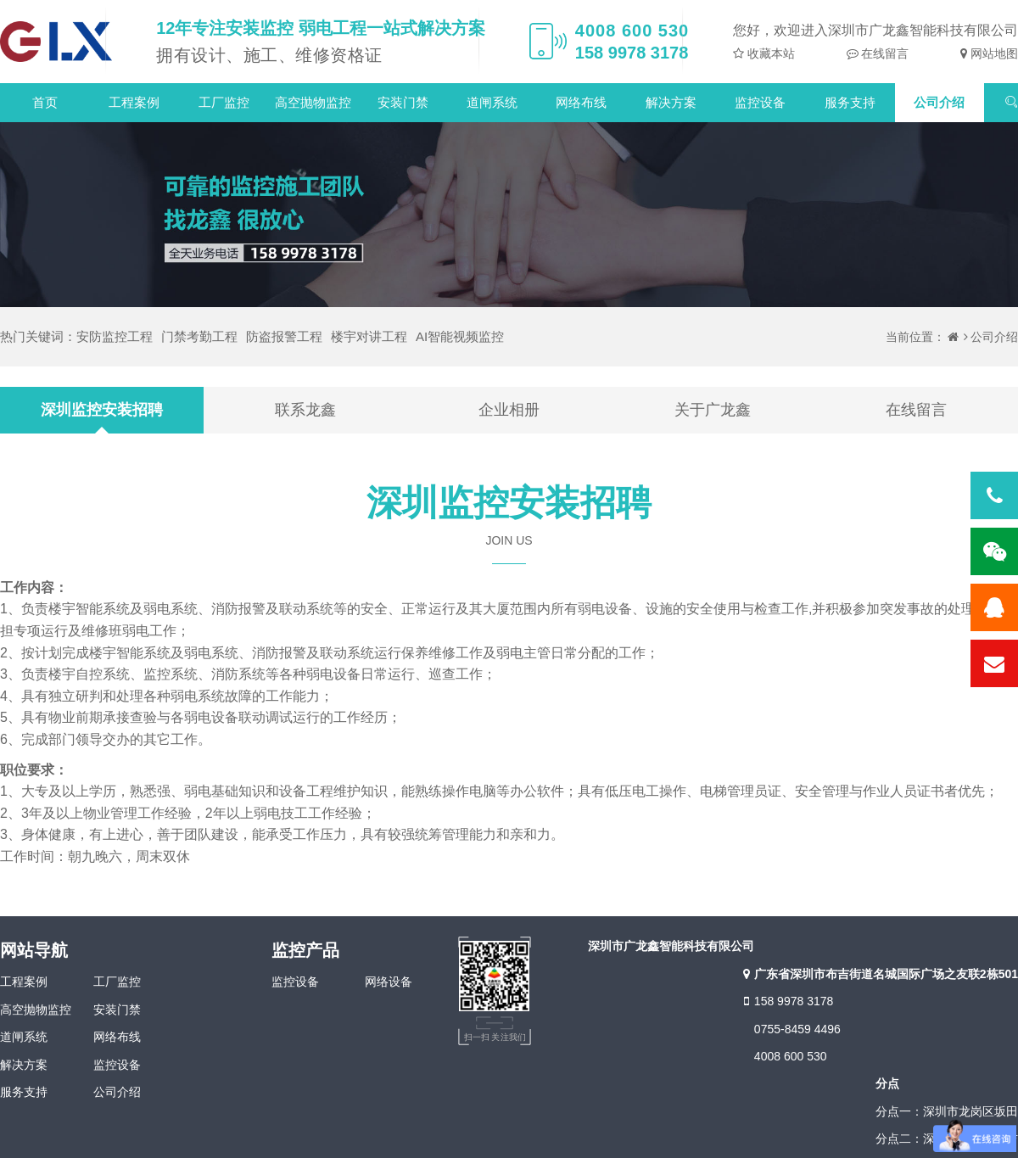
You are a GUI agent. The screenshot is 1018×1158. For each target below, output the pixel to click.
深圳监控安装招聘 (102, 409)
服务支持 (850, 102)
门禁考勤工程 (199, 336)
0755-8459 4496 (797, 1029)
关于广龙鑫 (712, 409)
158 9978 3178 (786, 1001)
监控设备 (760, 102)
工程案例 (134, 102)
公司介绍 (939, 102)
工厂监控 (224, 102)
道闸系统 (492, 102)
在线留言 (884, 53)
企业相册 (509, 409)
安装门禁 (403, 102)
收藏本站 (769, 53)
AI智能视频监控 (460, 336)
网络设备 (388, 981)
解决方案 (671, 102)
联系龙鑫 (305, 409)
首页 (45, 102)
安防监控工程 (114, 336)
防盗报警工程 (284, 336)
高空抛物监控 (313, 102)
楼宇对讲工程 (369, 336)
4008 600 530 (790, 1056)
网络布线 (581, 102)
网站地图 (992, 53)
